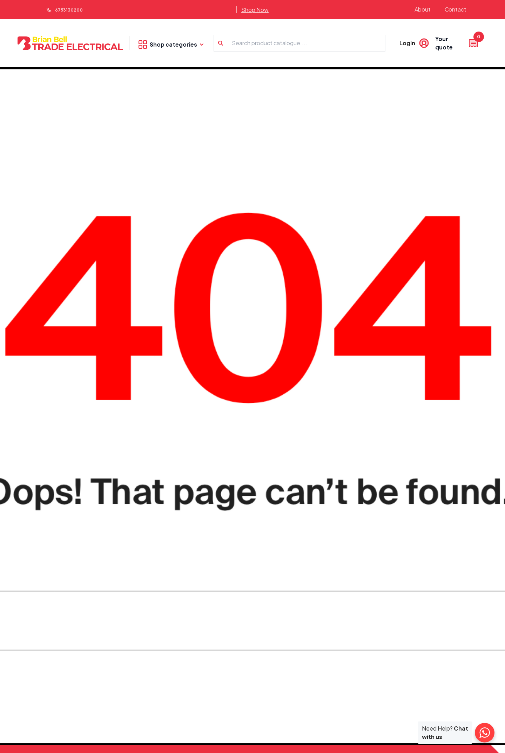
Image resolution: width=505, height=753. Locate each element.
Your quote (457, 43)
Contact (456, 9)
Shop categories (171, 44)
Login (407, 43)
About (423, 9)
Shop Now (255, 9)
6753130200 (69, 10)
